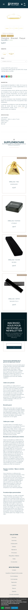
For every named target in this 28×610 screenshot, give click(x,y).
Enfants (14, 546)
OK (2, 608)
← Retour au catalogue (7, 33)
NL (24, 3)
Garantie (14, 591)
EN (24, 5)
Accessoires (14, 562)
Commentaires (14, 576)
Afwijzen (7, 608)
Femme (4, 35)
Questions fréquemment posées (14, 573)
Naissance (14, 549)
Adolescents (14, 543)
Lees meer (14, 608)
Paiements (14, 582)
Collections (14, 534)
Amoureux (14, 552)
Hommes (14, 540)
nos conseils (21, 107)
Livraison (14, 585)
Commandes (14, 579)
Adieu (14, 559)
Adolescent (10, 35)
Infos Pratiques (14, 567)
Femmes (14, 537)
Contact (14, 570)
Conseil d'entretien (14, 594)
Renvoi (14, 588)
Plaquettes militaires (14, 555)
